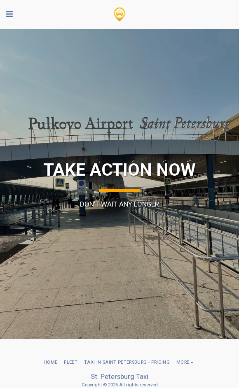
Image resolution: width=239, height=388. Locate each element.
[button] (9, 14)
